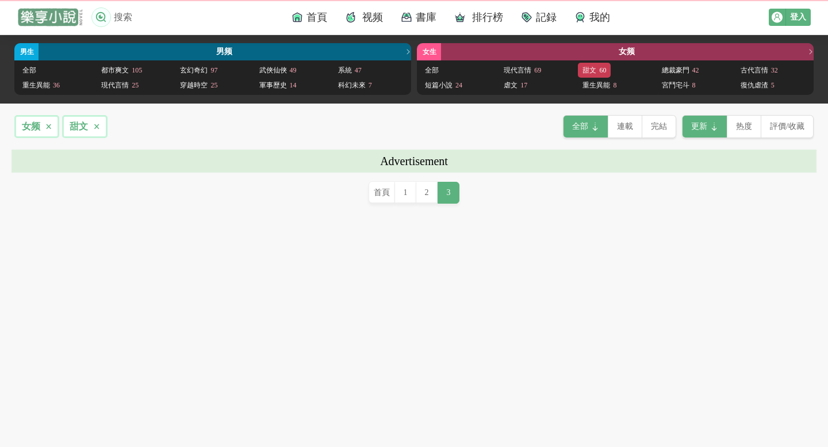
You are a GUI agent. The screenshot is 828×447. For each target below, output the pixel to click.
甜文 (594, 70)
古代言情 (759, 70)
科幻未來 (355, 85)
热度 (744, 126)
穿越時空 (198, 85)
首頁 (382, 192)
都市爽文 (121, 70)
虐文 (515, 85)
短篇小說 (443, 85)
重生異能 (41, 85)
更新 (699, 126)
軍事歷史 (278, 85)
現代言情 (120, 85)
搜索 (111, 17)
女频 (37, 126)
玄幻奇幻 (198, 70)
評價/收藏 (787, 126)
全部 (29, 70)
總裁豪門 (680, 70)
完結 (659, 126)
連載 (625, 126)
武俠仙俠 (278, 70)
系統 (350, 70)
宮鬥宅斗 (679, 85)
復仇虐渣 (758, 85)
